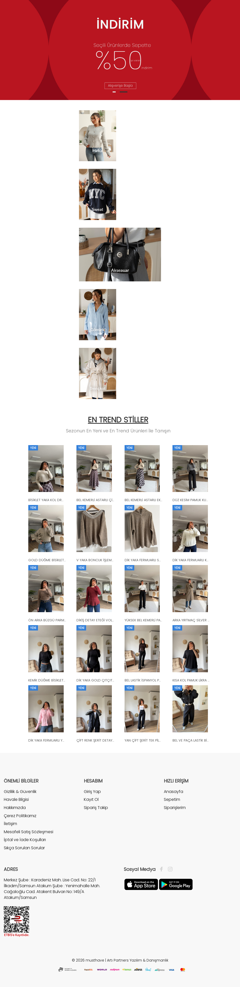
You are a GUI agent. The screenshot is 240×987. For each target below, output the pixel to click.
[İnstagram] (168, 869)
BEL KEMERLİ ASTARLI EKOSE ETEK (150, 500)
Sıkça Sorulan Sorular (24, 848)
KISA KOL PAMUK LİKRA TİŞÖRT (195, 680)
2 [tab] (123, 91)
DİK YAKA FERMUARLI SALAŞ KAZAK (151, 560)
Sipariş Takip (96, 808)
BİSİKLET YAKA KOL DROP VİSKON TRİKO (58, 500)
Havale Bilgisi (16, 799)
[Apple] (141, 883)
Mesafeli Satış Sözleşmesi (28, 832)
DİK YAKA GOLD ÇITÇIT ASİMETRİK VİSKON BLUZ (113, 680)
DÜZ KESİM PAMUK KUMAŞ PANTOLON (201, 500)
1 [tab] (114, 91)
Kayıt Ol (91, 799)
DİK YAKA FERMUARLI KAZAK (193, 560)
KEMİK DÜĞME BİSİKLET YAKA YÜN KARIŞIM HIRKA (65, 680)
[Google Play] (175, 883)
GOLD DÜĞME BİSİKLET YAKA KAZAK (55, 560)
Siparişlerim (175, 808)
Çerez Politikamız (20, 816)
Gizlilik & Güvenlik (20, 791)
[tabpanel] (120, 50)
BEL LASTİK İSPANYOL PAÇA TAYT (149, 680)
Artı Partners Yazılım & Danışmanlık (137, 960)
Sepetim (172, 799)
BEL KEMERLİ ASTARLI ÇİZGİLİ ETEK (102, 500)
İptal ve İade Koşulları (25, 840)
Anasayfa (173, 791)
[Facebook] (162, 869)
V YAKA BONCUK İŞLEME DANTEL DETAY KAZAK (112, 560)
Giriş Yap (92, 791)
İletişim (10, 824)
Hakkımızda (15, 808)
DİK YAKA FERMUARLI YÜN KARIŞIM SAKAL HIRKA (64, 740)
